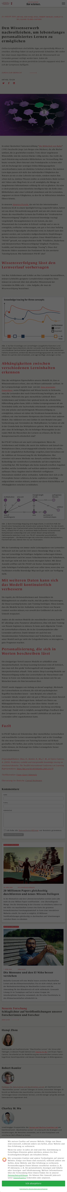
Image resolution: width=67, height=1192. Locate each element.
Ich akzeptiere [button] (33, 1183)
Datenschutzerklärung (18, 1175)
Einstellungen (19, 1178)
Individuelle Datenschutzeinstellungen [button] (33, 1189)
